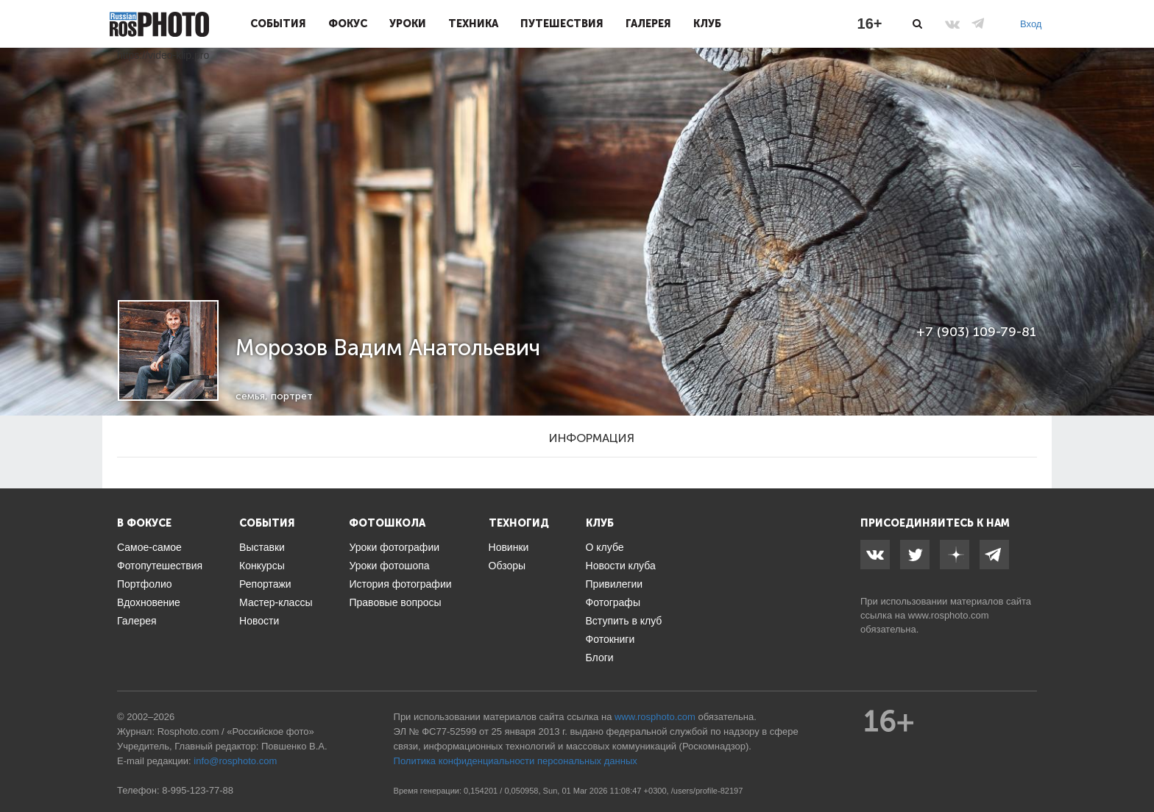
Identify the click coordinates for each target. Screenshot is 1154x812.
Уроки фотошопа (389, 565)
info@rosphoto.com (235, 760)
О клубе (605, 547)
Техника (473, 23)
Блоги (600, 657)
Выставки (262, 547)
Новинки (509, 547)
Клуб (707, 23)
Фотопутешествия (159, 565)
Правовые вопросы (395, 602)
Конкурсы (262, 565)
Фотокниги (610, 639)
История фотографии (400, 584)
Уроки (407, 23)
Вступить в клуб (624, 621)
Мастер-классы (275, 602)
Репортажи (265, 584)
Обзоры (507, 565)
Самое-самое (149, 547)
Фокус (347, 23)
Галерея (648, 23)
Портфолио (144, 584)
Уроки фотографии (394, 547)
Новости (259, 621)
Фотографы (613, 602)
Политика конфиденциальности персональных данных (515, 760)
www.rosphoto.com (948, 615)
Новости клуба (621, 565)
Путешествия (561, 23)
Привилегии (614, 584)
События (278, 23)
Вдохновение (148, 602)
